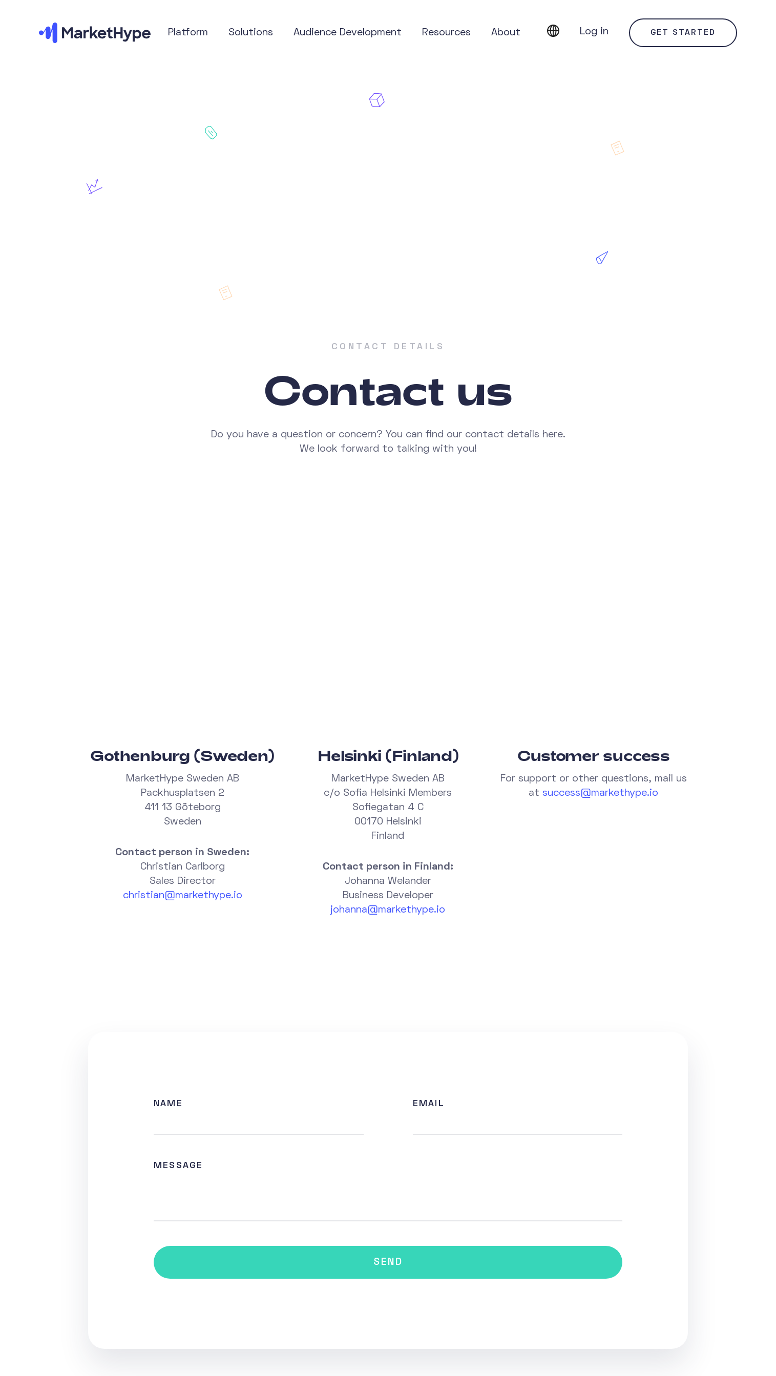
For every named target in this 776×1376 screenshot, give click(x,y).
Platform (188, 32)
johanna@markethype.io (387, 910)
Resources (446, 32)
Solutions (250, 32)
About (505, 32)
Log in (594, 31)
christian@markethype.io (182, 895)
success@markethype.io (600, 793)
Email (429, 1103)
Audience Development (347, 32)
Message (178, 1165)
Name (168, 1103)
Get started (683, 32)
